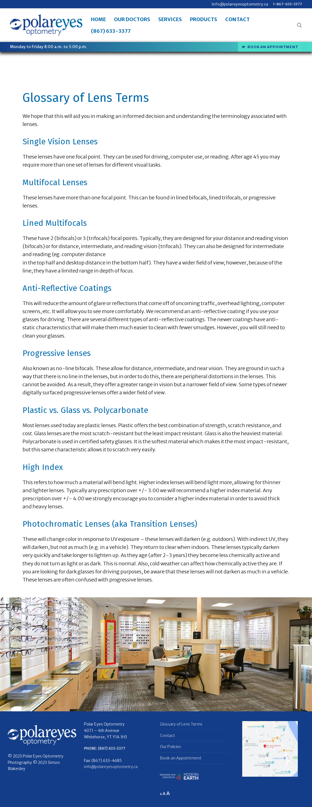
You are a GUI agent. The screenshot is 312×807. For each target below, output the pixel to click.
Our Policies (170, 746)
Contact (167, 735)
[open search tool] (299, 25)
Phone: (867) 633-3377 (104, 748)
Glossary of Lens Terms (181, 724)
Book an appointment (270, 46)
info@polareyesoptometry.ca (240, 4)
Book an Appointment (180, 758)
